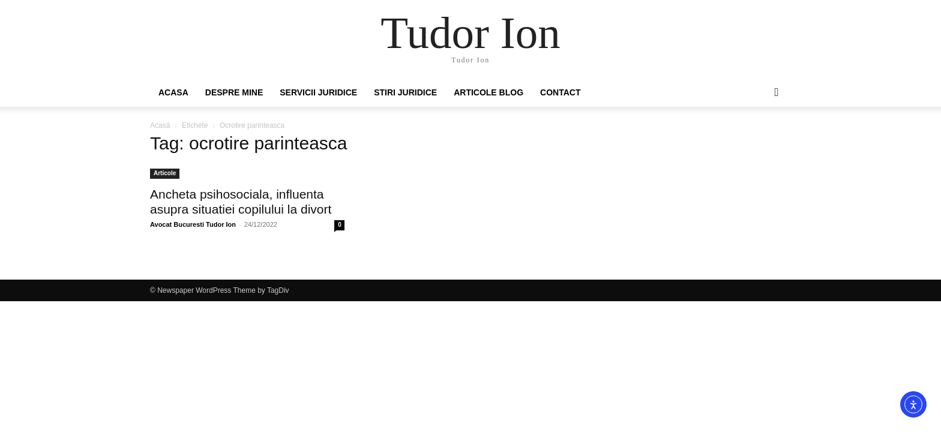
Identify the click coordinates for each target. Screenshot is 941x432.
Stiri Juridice (405, 92)
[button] (776, 93)
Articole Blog (488, 92)
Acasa (173, 92)
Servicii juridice (318, 92)
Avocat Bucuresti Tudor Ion (193, 224)
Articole (165, 173)
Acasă (160, 125)
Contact (560, 92)
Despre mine (234, 92)
